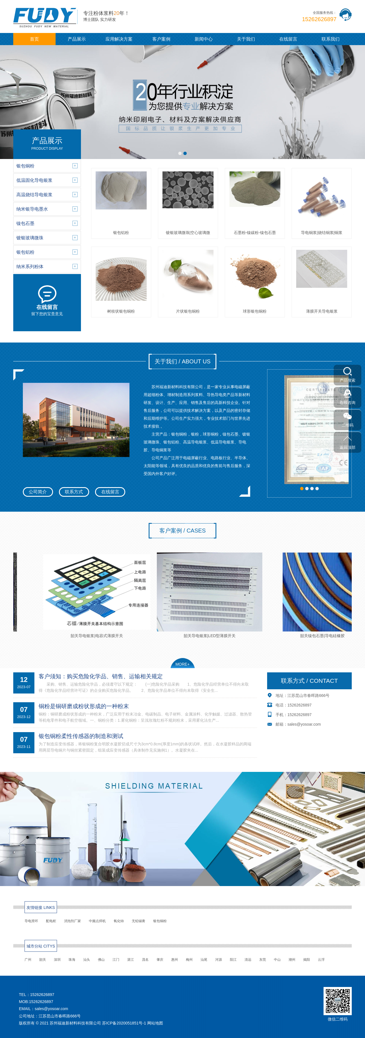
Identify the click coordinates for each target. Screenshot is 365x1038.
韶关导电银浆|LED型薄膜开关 (213, 595)
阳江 (233, 960)
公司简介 (38, 491)
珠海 (72, 960)
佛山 (101, 960)
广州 (28, 960)
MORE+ (182, 664)
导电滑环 (31, 921)
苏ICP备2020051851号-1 (124, 1023)
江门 (116, 960)
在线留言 (288, 39)
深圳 (57, 960)
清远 (248, 960)
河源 (218, 960)
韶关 (42, 960)
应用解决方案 (119, 39)
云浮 (321, 960)
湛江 (130, 960)
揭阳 (306, 960)
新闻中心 (204, 39)
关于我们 (246, 39)
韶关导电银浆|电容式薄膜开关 (100, 595)
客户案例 (161, 39)
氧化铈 (119, 921)
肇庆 (160, 960)
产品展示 (77, 39)
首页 (34, 39)
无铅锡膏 (138, 921)
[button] (180, 153)
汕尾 (204, 960)
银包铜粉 (160, 921)
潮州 (292, 960)
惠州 (174, 960)
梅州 (189, 960)
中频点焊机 (97, 921)
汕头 (86, 960)
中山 (277, 960)
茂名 (145, 960)
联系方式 (74, 491)
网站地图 (155, 1023)
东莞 (262, 960)
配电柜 (51, 921)
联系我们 (331, 39)
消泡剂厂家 (72, 921)
